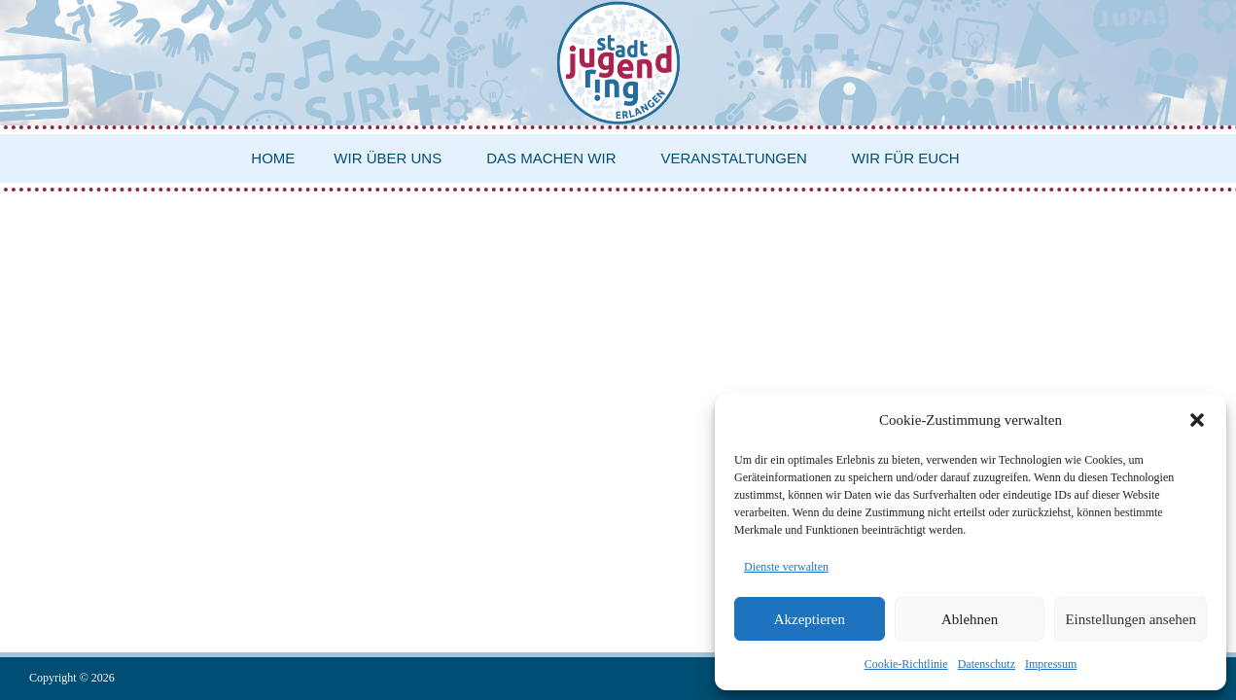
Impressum (1051, 664)
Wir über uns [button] (387, 158)
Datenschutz (986, 664)
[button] (1197, 420)
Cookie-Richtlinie (906, 664)
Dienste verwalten (786, 567)
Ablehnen (969, 619)
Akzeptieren (809, 619)
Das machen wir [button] (551, 158)
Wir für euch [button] (906, 158)
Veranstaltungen (734, 158)
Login (1193, 333)
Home (273, 158)
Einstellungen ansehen (1130, 619)
